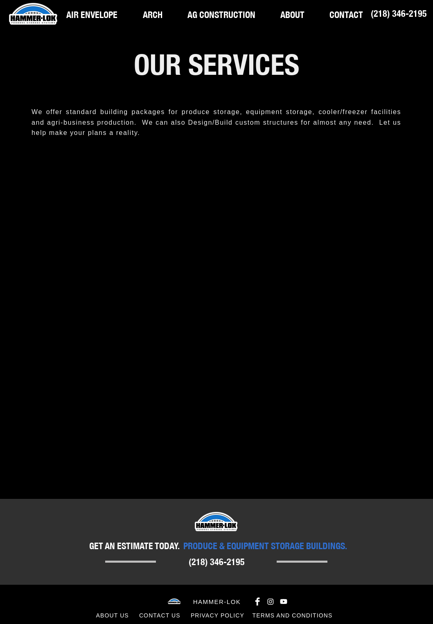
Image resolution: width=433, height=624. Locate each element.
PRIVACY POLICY (217, 615)
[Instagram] (270, 601)
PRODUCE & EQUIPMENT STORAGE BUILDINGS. (265, 545)
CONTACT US (159, 615)
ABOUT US (112, 615)
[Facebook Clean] (257, 601)
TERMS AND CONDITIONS (293, 615)
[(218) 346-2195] (398, 13)
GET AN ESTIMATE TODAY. (134, 545)
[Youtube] (284, 601)
